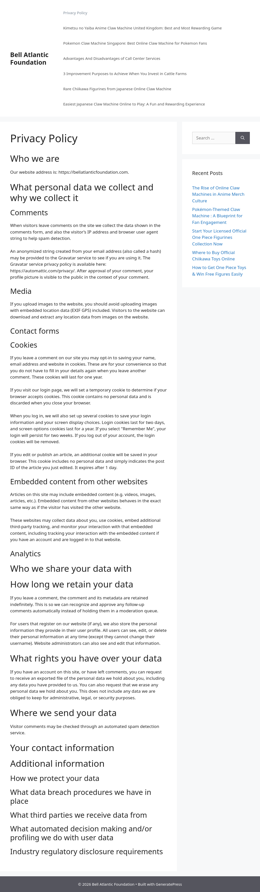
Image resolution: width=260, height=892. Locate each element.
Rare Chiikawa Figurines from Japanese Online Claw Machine (117, 88)
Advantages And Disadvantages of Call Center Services (111, 58)
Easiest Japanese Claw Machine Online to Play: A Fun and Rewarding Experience (134, 103)
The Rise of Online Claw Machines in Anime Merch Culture (218, 194)
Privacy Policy (75, 12)
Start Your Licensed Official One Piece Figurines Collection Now (219, 237)
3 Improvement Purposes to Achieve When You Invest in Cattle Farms (125, 73)
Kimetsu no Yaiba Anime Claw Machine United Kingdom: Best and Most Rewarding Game (142, 27)
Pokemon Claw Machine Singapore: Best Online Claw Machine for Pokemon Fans (135, 43)
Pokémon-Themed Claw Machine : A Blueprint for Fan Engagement (217, 215)
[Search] (242, 138)
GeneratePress (169, 884)
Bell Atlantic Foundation (29, 58)
